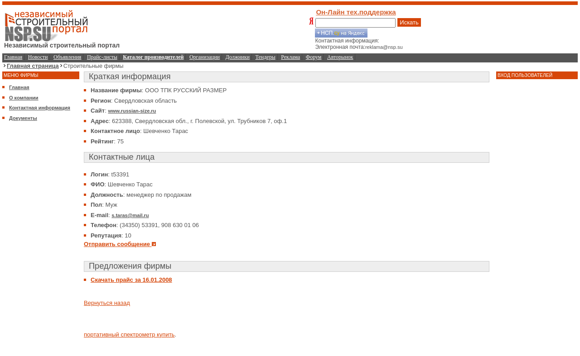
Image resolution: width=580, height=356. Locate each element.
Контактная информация (39, 107)
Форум (314, 57)
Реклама (290, 57)
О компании (24, 97)
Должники (238, 57)
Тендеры (266, 57)
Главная (13, 57)
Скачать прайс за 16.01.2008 (131, 279)
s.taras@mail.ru (130, 215)
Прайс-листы (102, 57)
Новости (38, 57)
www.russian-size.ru (132, 111)
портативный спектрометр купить (129, 334)
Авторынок (340, 57)
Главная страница (33, 65)
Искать (409, 22)
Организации (204, 57)
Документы (23, 118)
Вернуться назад (107, 302)
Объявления (67, 57)
